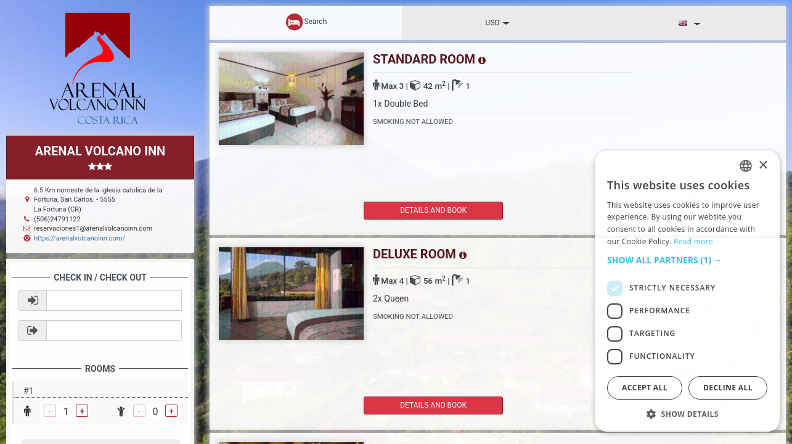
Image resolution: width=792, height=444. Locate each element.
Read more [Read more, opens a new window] (693, 241)
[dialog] (687, 291)
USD (498, 22)
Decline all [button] (728, 387)
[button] (687, 260)
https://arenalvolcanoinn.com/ (79, 238)
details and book (416, 210)
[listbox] (746, 166)
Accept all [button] (644, 387)
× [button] (762, 165)
